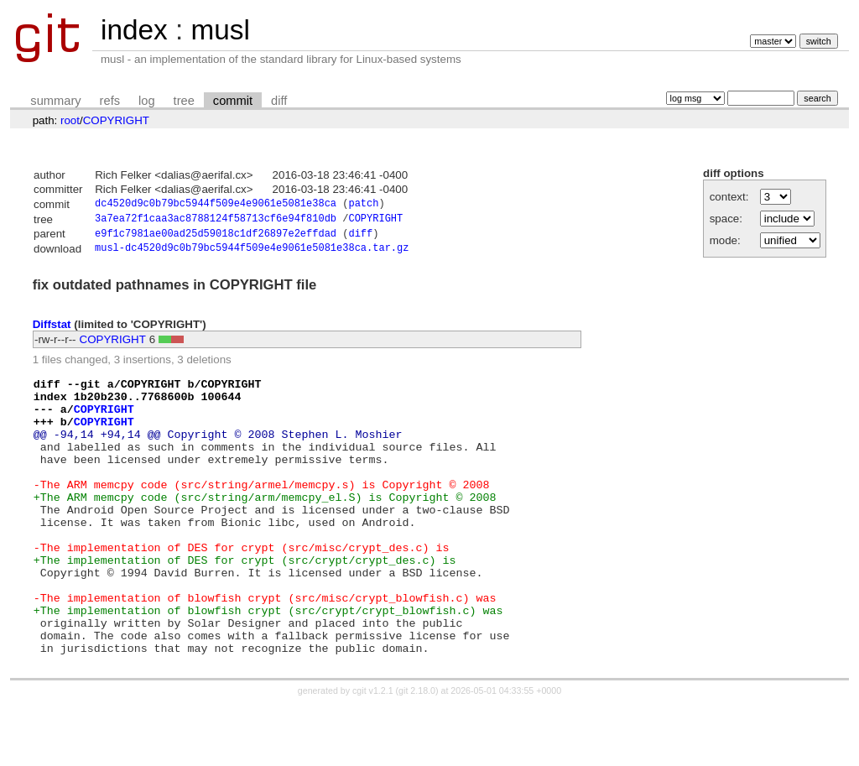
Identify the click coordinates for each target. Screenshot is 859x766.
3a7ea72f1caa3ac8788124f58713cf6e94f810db (215, 221)
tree (184, 100)
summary (55, 100)
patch (363, 205)
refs (110, 100)
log (146, 100)
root (70, 120)
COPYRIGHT (116, 120)
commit (232, 100)
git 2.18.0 (416, 751)
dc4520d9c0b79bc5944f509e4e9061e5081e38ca (215, 205)
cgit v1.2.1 (372, 751)
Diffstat (52, 329)
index (134, 29)
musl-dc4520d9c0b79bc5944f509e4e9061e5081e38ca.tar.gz (252, 254)
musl (219, 29)
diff (279, 100)
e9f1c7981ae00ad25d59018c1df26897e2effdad (215, 238)
